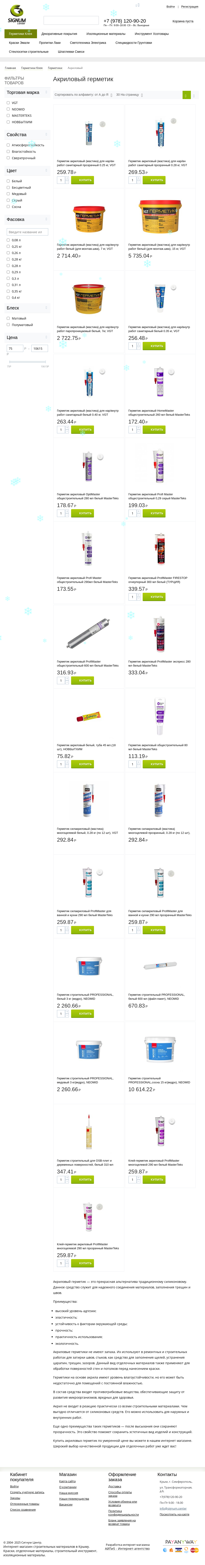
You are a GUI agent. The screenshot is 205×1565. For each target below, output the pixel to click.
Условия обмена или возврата (122, 1503)
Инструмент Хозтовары (152, 34)
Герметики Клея (20, 34)
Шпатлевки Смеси (71, 51)
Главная (10, 68)
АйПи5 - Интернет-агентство (127, 1548)
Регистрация (189, 6)
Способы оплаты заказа (120, 1494)
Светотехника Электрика (88, 42)
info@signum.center (173, 1508)
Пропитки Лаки (50, 42)
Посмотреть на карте (174, 1514)
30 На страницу (129, 95)
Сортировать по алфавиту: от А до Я (83, 95)
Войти (171, 6)
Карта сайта (67, 1481)
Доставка (114, 1486)
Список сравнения (23, 1510)
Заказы (15, 1498)
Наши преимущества (74, 1499)
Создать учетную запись (27, 1492)
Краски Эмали (19, 42)
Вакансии (65, 1504)
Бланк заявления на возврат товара (122, 1522)
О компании (67, 1487)
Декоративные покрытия (59, 34)
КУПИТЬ (85, 180)
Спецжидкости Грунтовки (134, 42)
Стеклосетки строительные (29, 51)
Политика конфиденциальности (123, 1512)
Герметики (55, 68)
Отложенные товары (24, 1504)
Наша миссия (68, 1493)
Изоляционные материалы (106, 34)
